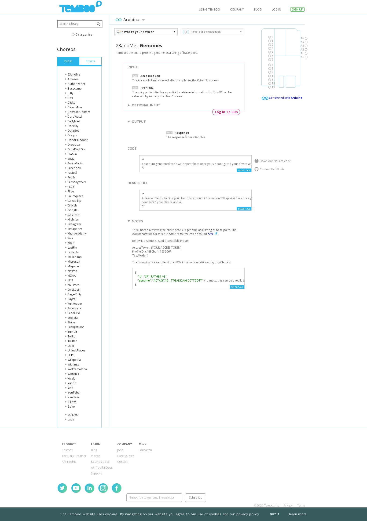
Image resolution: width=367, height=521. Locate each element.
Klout (71, 243)
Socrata (73, 318)
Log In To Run (226, 112)
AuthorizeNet (76, 84)
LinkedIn (73, 252)
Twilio (71, 336)
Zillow (72, 402)
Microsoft (74, 262)
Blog (258, 9)
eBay (71, 159)
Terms (301, 505)
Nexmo (72, 271)
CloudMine (75, 107)
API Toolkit (69, 462)
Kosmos (67, 450)
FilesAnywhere (77, 182)
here (211, 234)
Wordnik (73, 374)
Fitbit (71, 187)
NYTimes (73, 285)
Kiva (70, 238)
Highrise (73, 219)
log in (276, 9)
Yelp (70, 388)
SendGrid (74, 313)
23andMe (74, 74)
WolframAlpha (77, 369)
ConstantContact (79, 112)
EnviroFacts (75, 163)
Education (145, 450)
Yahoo (72, 383)
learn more (298, 514)
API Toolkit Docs (102, 468)
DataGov (73, 131)
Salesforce (74, 308)
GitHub (72, 205)
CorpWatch (75, 117)
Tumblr (72, 332)
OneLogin (74, 290)
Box (70, 98)
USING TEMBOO (209, 9)
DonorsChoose (78, 140)
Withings (73, 364)
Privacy (288, 505)
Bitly (70, 93)
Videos (95, 456)
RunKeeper (75, 304)
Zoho (71, 407)
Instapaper (75, 229)
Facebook (74, 168)
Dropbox (74, 145)
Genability (74, 201)
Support (96, 473)
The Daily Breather (74, 456)
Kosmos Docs (100, 462)
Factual (72, 173)
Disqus (72, 135)
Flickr (71, 191)
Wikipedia (74, 360)
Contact (122, 462)
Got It (274, 514)
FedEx (71, 177)
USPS (71, 355)
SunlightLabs (76, 327)
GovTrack (74, 215)
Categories (84, 34)
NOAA (72, 276)
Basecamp (75, 88)
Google (72, 210)
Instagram (74, 224)
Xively (71, 378)
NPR (70, 280)
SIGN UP (297, 9)
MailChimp (75, 257)
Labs (71, 419)
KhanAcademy (77, 233)
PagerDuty (74, 294)
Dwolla (72, 154)
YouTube (74, 392)
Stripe (71, 322)
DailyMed (74, 121)
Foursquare (75, 196)
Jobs (120, 450)
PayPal (72, 299)
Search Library (68, 24)
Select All (244, 170)
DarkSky (73, 126)
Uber (71, 346)
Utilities (72, 415)
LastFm (72, 248)
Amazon (73, 79)
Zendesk (73, 397)
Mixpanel (74, 266)
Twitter (72, 341)
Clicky (71, 103)
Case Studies (125, 456)
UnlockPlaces (76, 350)
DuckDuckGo (76, 149)
